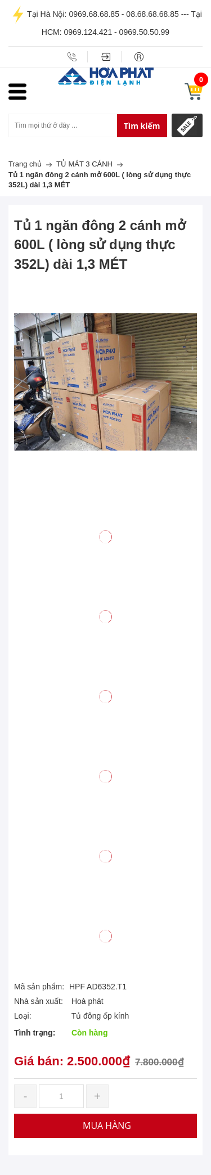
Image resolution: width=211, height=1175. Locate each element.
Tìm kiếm (142, 125)
